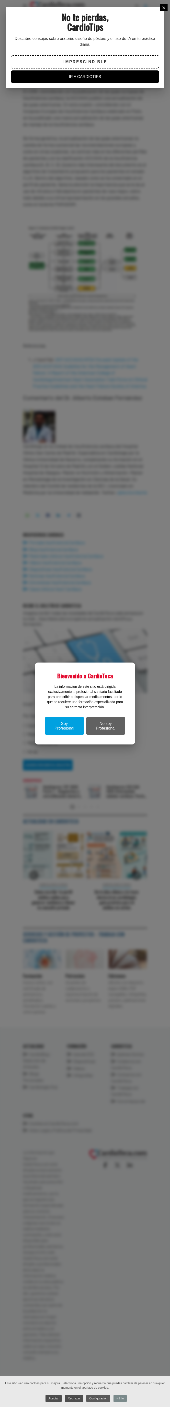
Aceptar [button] (53, 1398)
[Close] (164, 7)
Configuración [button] (98, 1398)
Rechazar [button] (74, 1398)
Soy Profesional (64, 725)
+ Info (120, 1398)
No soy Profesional (105, 725)
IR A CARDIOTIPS (85, 77)
